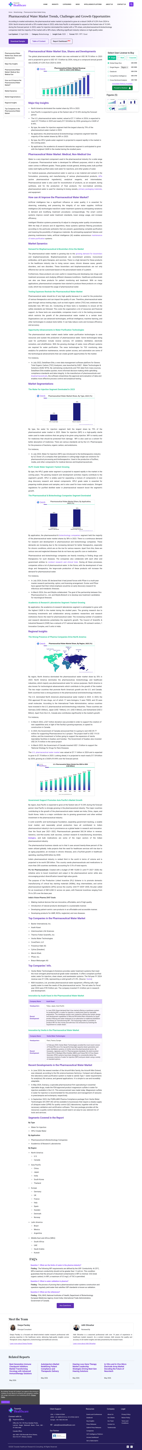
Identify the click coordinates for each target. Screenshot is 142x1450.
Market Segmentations (13, 97)
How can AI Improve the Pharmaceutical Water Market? (13, 82)
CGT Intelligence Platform (94, 1434)
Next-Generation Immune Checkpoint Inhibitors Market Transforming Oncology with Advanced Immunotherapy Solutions (20, 1369)
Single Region (119, 67)
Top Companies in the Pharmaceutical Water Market (12, 111)
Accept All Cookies (5, 1402)
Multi (121, 58)
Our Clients (111, 1417)
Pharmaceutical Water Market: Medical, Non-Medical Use (12, 72)
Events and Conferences (94, 1414)
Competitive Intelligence (118, 76)
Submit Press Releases (93, 1427)
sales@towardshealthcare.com (64, 1425)
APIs (100, 176)
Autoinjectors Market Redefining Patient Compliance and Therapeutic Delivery (50, 1367)
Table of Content (38, 41)
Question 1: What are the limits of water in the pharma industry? (56, 1265)
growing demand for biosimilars (89, 254)
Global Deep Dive (116, 63)
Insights (55, 4)
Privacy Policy (126, 1414)
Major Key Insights (11, 64)
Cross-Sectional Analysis (118, 80)
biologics (32, 838)
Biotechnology (18, 12)
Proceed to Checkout (122, 88)
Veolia (89, 979)
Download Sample (18, 41)
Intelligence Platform (93, 4)
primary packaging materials (90, 189)
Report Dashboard (61, 41)
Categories (67, 4)
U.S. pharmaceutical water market (46, 752)
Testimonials (111, 1427)
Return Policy (126, 1417)
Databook (113, 71)
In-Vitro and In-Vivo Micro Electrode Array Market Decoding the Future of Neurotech (115, 1367)
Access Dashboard (92, 1437)
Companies (90, 1431)
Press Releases (91, 1424)
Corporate (131, 58)
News (78, 4)
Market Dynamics (11, 91)
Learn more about (21, 1343)
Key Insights (90, 1421)
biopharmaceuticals (39, 376)
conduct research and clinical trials (63, 562)
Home (45, 4)
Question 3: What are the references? (45, 1292)
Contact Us (121, 4)
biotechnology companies (69, 535)
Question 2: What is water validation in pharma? (49, 1281)
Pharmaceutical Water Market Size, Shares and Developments (13, 55)
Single (112, 58)
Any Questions (65, 1305)
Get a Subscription (92, 1441)
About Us (109, 4)
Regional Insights (11, 103)
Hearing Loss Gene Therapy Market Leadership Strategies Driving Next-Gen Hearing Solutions (85, 1367)
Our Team (110, 1421)
